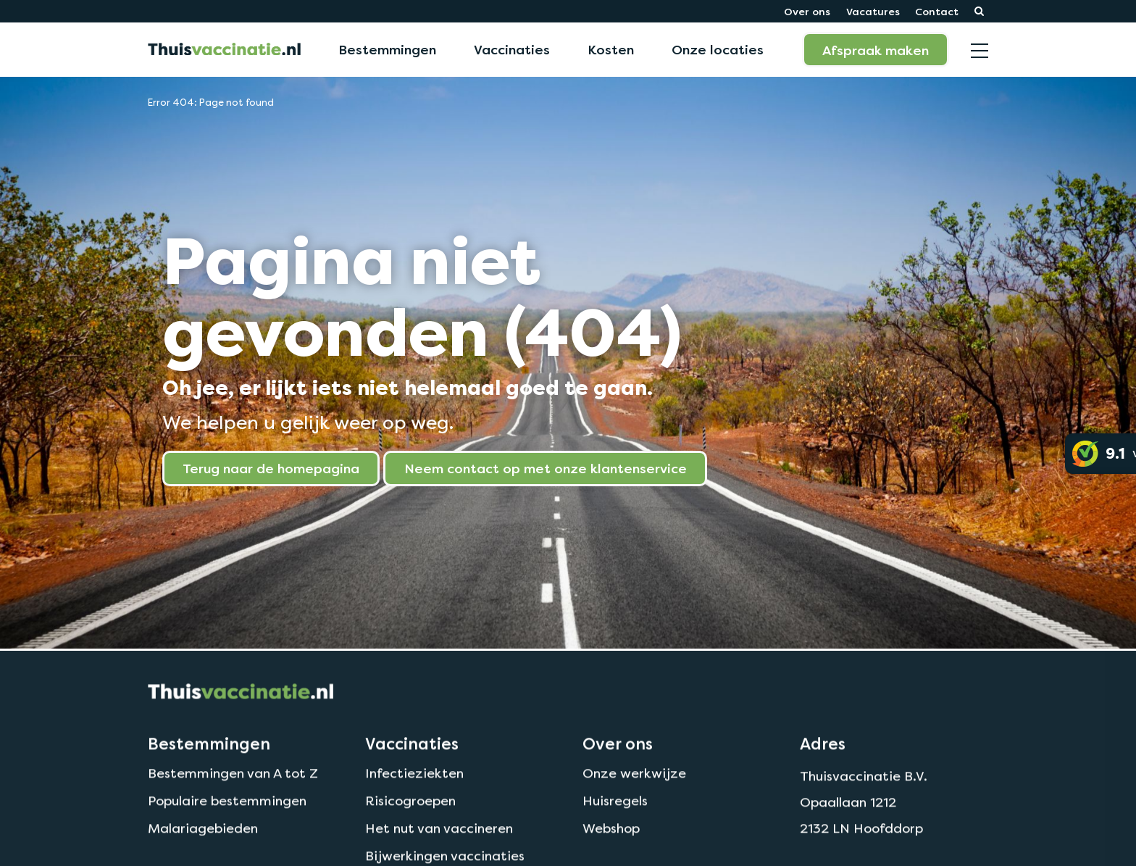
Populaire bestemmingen (227, 829)
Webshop (611, 856)
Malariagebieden (203, 856)
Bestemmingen (387, 49)
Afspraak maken (875, 50)
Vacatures (873, 11)
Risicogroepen (410, 829)
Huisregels (615, 829)
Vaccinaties (512, 49)
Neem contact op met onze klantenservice (545, 468)
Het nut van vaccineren (439, 856)
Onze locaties (718, 49)
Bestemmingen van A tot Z (233, 802)
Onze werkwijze (634, 802)
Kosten (611, 49)
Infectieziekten (414, 802)
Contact (936, 11)
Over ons (807, 11)
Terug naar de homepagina (271, 468)
